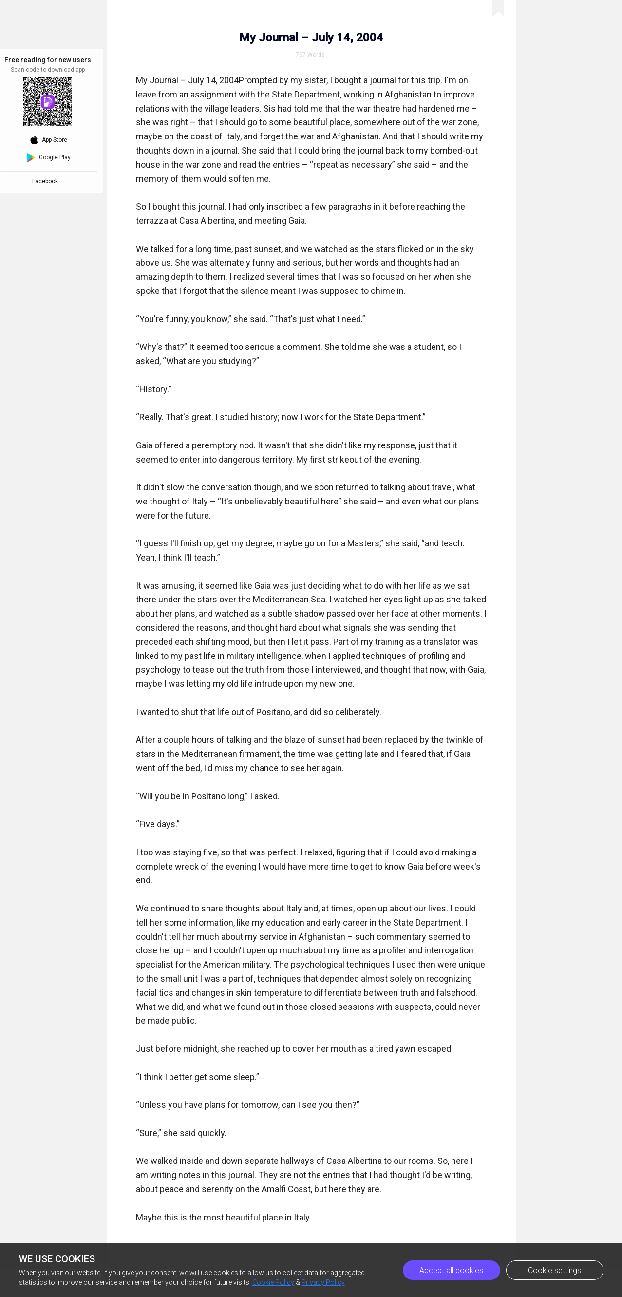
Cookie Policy (273, 1282)
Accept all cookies (451, 1270)
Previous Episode (493, 14)
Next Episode (575, 14)
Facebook (46, 181)
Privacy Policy (323, 1282)
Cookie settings (554, 1270)
